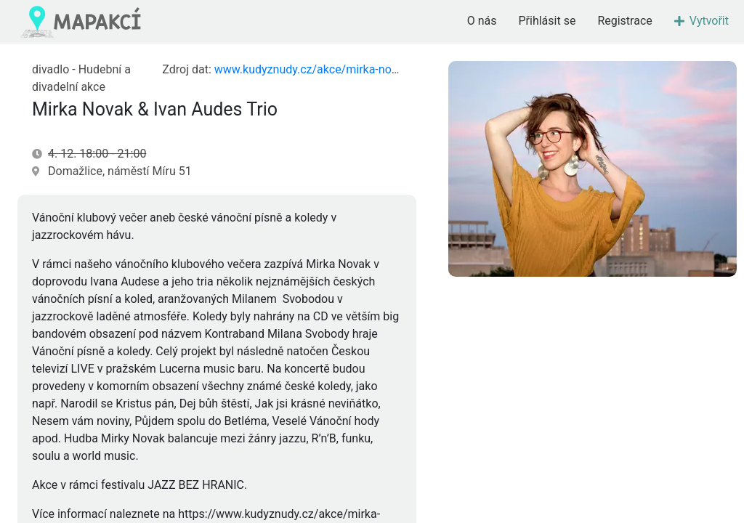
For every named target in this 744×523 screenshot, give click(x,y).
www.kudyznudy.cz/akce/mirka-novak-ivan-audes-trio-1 (356, 69)
